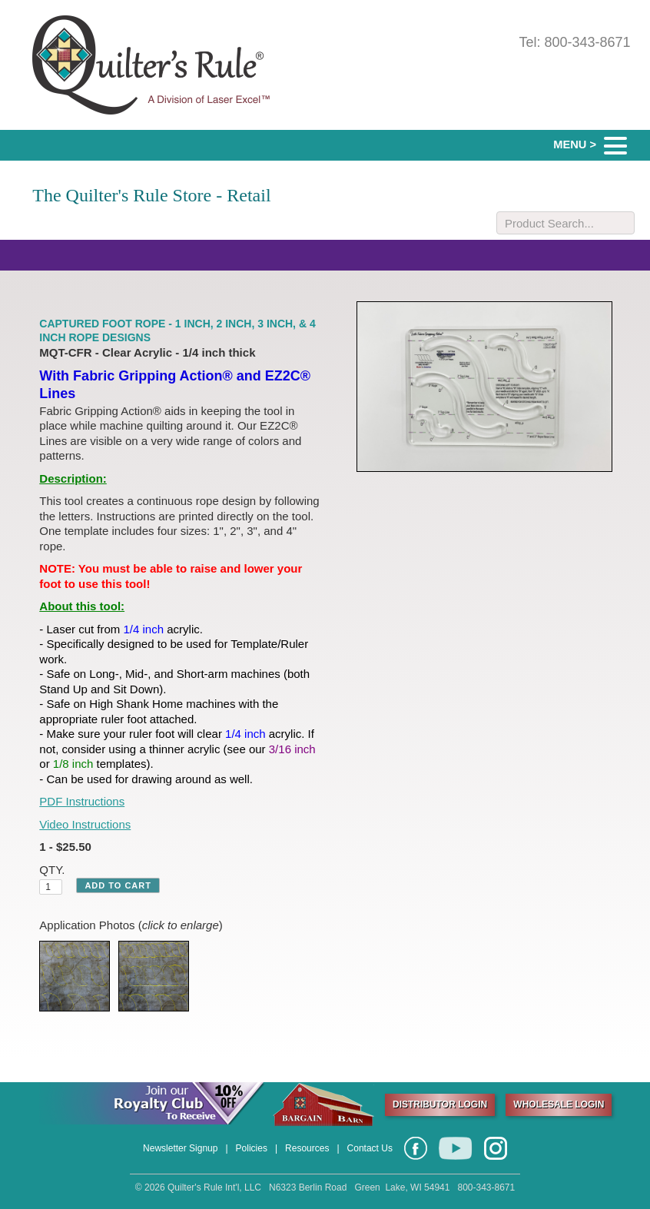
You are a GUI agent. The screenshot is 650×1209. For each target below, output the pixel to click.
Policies (251, 1148)
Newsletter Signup (180, 1148)
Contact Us (370, 1148)
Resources (307, 1148)
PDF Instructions (81, 801)
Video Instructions (85, 824)
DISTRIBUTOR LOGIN (440, 1104)
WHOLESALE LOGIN (558, 1104)
